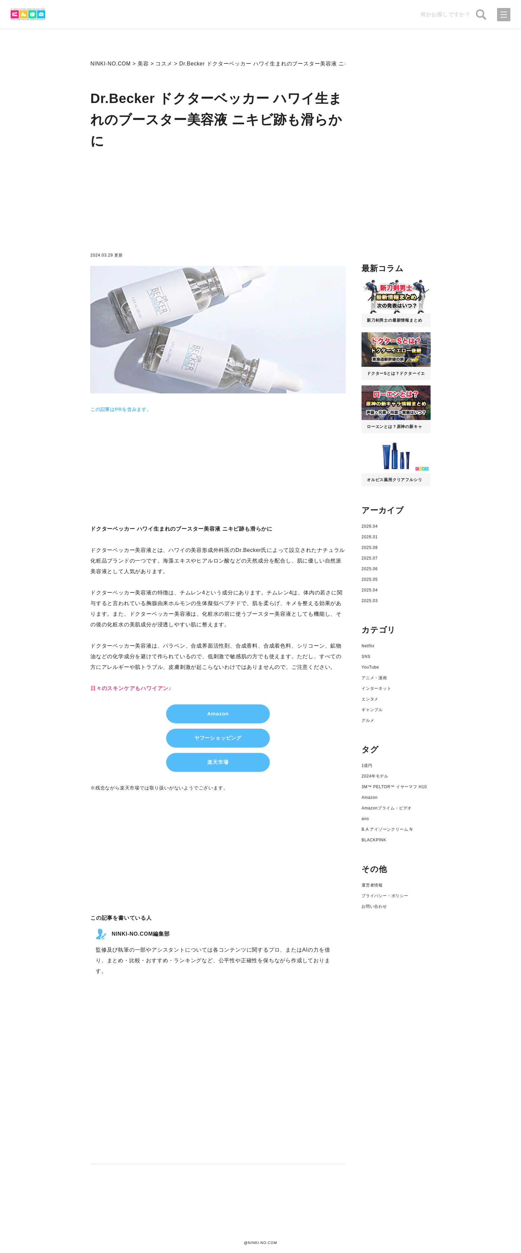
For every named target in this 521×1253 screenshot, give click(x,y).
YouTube (370, 667)
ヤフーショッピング (218, 738)
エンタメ (370, 699)
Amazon (218, 714)
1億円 (367, 765)
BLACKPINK (374, 840)
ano (365, 818)
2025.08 (370, 547)
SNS (366, 656)
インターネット (376, 688)
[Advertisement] (218, 203)
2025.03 (370, 600)
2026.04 (370, 526)
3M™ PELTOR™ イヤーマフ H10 (394, 786)
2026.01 (370, 537)
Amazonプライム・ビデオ (387, 808)
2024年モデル (375, 776)
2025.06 (370, 569)
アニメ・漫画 (374, 678)
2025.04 (370, 590)
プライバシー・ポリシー (385, 895)
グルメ (368, 720)
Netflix (368, 646)
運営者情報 (372, 885)
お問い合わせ (374, 906)
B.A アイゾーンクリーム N (387, 829)
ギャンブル (372, 709)
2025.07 (370, 558)
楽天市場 (218, 763)
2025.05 (370, 579)
